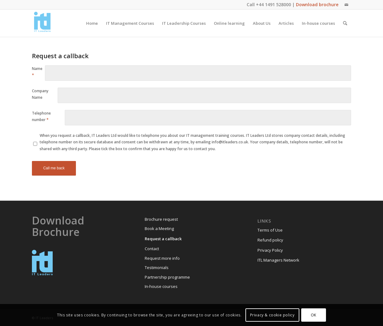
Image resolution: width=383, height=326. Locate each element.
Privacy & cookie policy (272, 315)
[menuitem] (92, 23)
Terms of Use (270, 230)
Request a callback (163, 238)
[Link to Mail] (346, 4)
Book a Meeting (159, 228)
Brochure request (161, 219)
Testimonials (157, 267)
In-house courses (161, 286)
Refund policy (270, 240)
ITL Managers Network (278, 260)
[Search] (345, 23)
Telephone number (41, 116)
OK (313, 315)
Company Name (40, 94)
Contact (152, 248)
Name (37, 72)
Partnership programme (167, 277)
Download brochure (317, 4)
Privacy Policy (270, 250)
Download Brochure (58, 226)
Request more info (162, 258)
